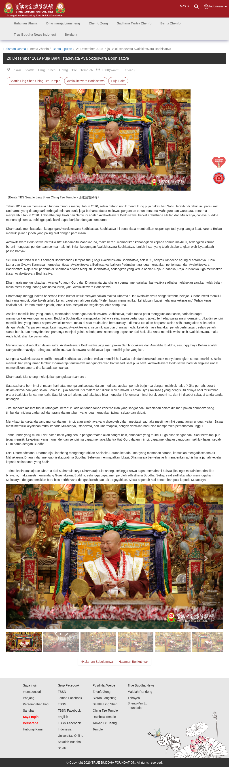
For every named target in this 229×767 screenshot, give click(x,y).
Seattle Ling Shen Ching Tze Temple (35, 81)
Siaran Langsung (105, 698)
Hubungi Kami (32, 729)
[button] (63, 23)
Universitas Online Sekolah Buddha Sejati (70, 742)
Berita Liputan (62, 49)
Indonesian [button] (215, 6)
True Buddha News (141, 685)
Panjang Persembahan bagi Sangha (36, 704)
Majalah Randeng (140, 691)
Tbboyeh (134, 698)
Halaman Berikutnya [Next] (133, 661)
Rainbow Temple (104, 717)
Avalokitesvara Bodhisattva (86, 81)
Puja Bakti (118, 81)
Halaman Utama (14, 49)
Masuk (184, 6)
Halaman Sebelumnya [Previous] (97, 661)
